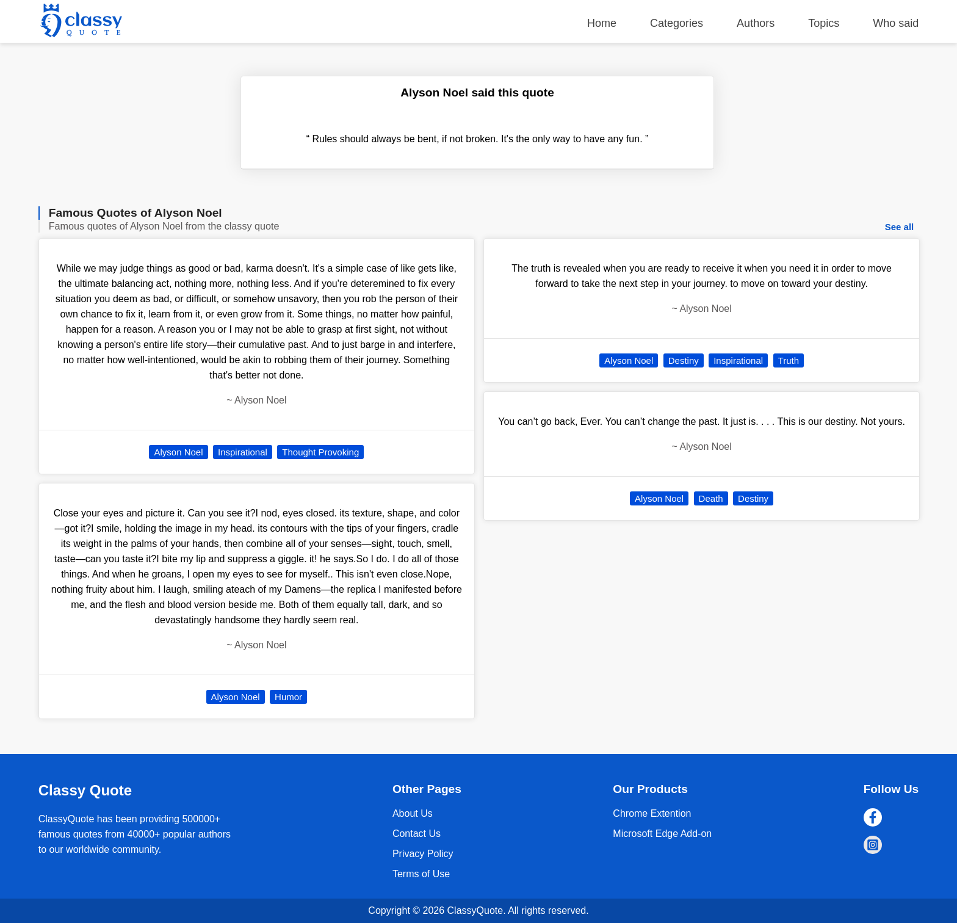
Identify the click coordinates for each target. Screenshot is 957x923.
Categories (676, 23)
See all (899, 227)
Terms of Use (421, 874)
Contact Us (416, 833)
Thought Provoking (320, 452)
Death (711, 498)
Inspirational (242, 452)
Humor (288, 697)
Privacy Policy (422, 854)
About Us (412, 813)
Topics (823, 23)
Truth (788, 360)
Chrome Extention (652, 813)
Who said (896, 23)
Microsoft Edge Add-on (662, 833)
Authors (756, 23)
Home (601, 23)
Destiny (683, 360)
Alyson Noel (178, 452)
